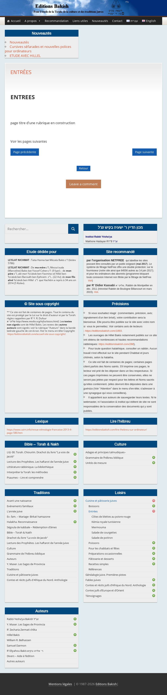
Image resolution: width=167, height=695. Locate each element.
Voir (90, 280)
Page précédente (24, 152)
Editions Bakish (106, 684)
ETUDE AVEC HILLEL (25, 55)
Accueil (16, 21)
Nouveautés (100, 21)
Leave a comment (83, 184)
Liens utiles (80, 21)
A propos (33, 21)
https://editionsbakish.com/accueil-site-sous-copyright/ (36, 334)
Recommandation (57, 21)
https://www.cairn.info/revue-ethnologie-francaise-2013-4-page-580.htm (39, 431)
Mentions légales (60, 684)
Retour (83, 168)
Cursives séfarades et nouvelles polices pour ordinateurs (38, 48)
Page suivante (144, 152)
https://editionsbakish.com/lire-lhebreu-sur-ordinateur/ (116, 429)
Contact (117, 21)
